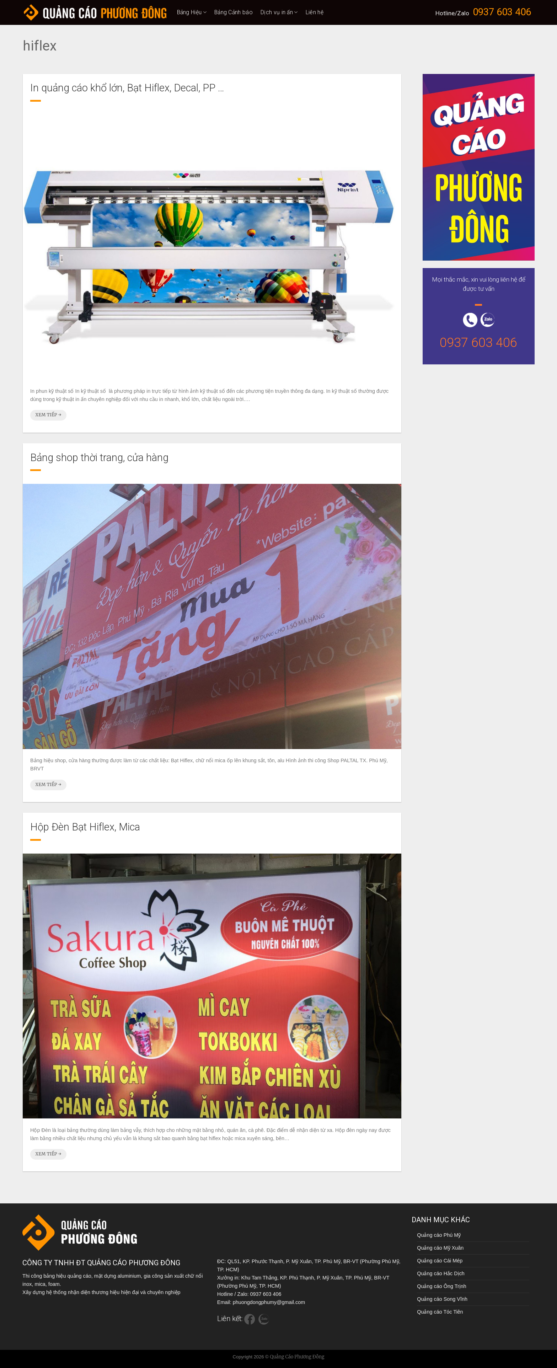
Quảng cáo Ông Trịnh (441, 1286)
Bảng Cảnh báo (233, 12)
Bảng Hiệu (192, 12)
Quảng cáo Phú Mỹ (439, 1235)
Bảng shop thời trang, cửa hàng (99, 457)
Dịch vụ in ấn (279, 12)
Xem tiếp (48, 414)
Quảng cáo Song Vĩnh (442, 1299)
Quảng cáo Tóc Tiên (440, 1312)
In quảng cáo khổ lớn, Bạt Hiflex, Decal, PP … (127, 88)
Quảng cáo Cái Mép (439, 1260)
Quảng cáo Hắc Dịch (441, 1273)
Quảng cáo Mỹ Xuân (440, 1248)
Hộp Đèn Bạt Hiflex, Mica (85, 827)
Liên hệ (314, 12)
